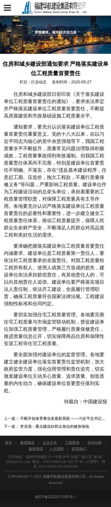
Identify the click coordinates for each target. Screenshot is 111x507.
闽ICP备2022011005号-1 (55, 496)
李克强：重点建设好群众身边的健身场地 (54, 426)
